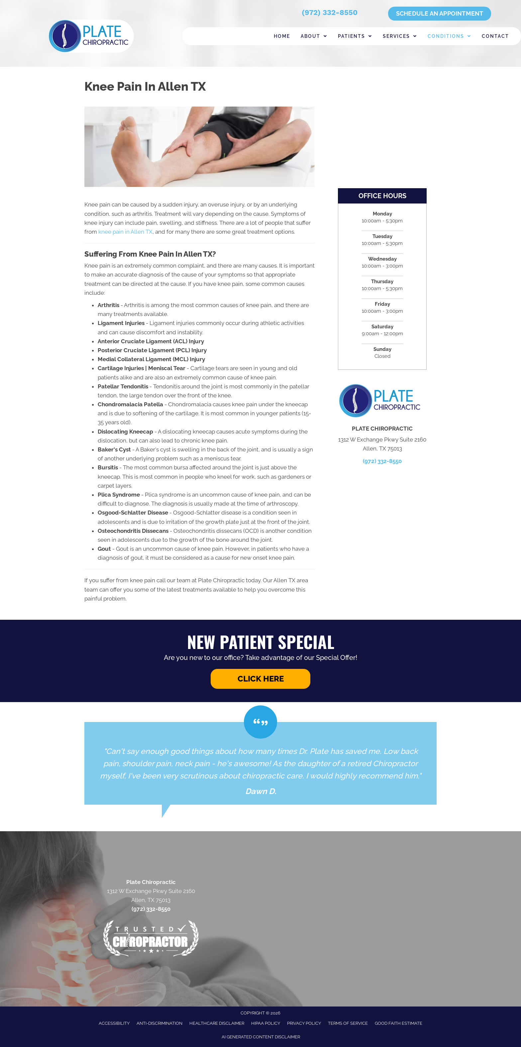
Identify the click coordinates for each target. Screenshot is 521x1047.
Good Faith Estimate (398, 1023)
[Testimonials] (260, 763)
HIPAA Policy (265, 1023)
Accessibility (114, 1023)
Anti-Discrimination (159, 1023)
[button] (260, 679)
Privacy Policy (304, 1023)
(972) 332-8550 (330, 12)
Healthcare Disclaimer (216, 1023)
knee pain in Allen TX (125, 231)
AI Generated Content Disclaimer (261, 1036)
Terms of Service (348, 1023)
